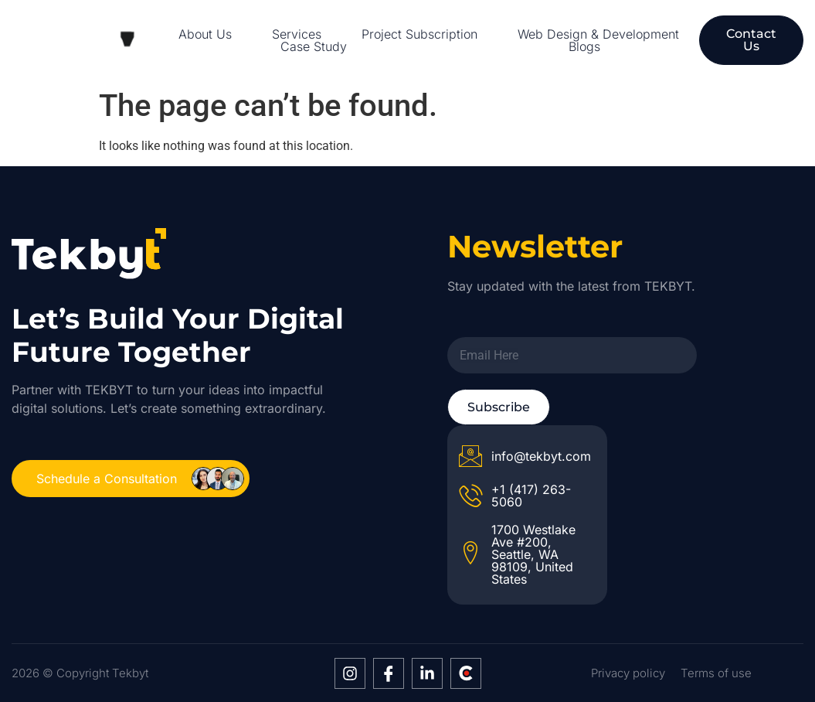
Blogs (584, 46)
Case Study (313, 46)
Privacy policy (628, 673)
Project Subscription (419, 34)
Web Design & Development (598, 34)
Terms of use (716, 673)
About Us (205, 34)
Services (296, 34)
